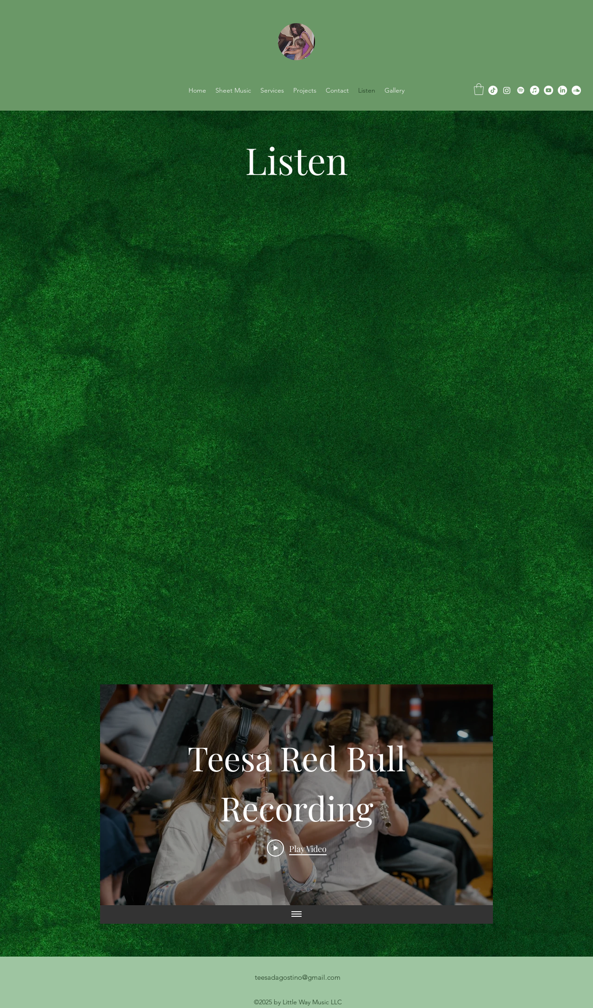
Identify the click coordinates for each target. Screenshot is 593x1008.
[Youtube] (548, 90)
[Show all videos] (296, 914)
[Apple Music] (534, 90)
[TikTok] (493, 90)
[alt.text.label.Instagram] (506, 90)
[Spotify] (520, 90)
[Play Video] (297, 848)
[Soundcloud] (576, 90)
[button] (479, 89)
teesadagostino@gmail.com (298, 977)
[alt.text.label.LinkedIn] (562, 90)
